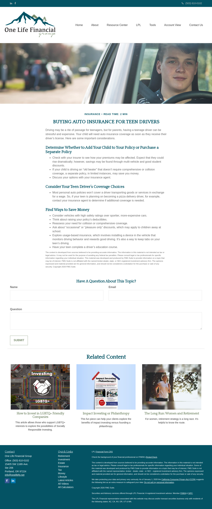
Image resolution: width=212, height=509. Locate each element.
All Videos (63, 483)
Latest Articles (65, 480)
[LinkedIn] (11, 3)
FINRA (183, 493)
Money (61, 473)
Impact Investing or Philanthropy (106, 413)
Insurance (63, 466)
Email (112, 287)
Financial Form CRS (104, 452)
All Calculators (65, 487)
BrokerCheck (151, 457)
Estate (61, 463)
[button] (93, 25)
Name (14, 287)
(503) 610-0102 (192, 3)
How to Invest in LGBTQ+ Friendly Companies (40, 415)
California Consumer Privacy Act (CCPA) (179, 479)
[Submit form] (19, 340)
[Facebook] (15, 3)
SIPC (190, 493)
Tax (60, 469)
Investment (64, 459)
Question (16, 309)
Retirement (64, 456)
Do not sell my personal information (159, 482)
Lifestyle (62, 476)
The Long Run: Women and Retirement (171, 413)
